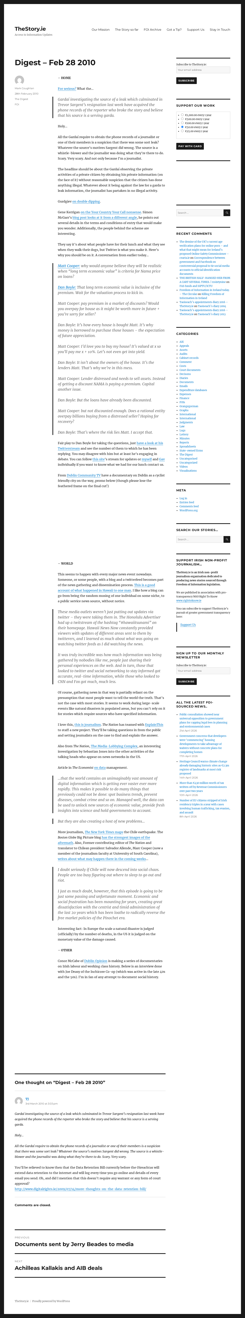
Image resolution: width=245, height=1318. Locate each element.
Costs (183, 366)
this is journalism (87, 725)
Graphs (184, 410)
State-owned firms (191, 450)
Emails (184, 386)
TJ (27, 1099)
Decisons (185, 374)
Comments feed (189, 506)
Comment (186, 362)
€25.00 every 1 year (194, 131)
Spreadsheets (188, 446)
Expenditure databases (193, 390)
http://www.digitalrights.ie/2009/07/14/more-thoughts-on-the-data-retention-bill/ (80, 1189)
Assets (184, 350)
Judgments (186, 422)
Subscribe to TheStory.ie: (191, 64)
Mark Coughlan (24, 88)
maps (119, 832)
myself (147, 459)
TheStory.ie (30, 29)
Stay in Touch (220, 29)
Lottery (184, 434)
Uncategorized (188, 462)
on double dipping (86, 201)
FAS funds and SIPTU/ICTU (196, 286)
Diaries (184, 378)
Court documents (190, 370)
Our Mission (101, 29)
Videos (184, 466)
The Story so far (126, 29)
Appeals (184, 346)
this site (98, 459)
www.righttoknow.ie (188, 600)
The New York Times (100, 832)
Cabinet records (189, 358)
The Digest (21, 98)
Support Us (195, 29)
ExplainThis (154, 725)
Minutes (185, 438)
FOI (17, 104)
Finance (184, 398)
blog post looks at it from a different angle (105, 217)
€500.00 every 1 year (195, 119)
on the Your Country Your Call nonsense (111, 212)
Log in (183, 498)
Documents (187, 382)
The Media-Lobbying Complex (114, 746)
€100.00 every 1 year (195, 123)
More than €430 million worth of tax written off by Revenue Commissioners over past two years (203, 787)
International (188, 414)
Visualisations (188, 470)
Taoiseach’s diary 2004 (212, 306)
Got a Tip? (174, 29)
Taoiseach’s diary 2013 (211, 314)
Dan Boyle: (67, 287)
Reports (184, 442)
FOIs (182, 402)
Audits (183, 354)
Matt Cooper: (69, 266)
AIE (182, 342)
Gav (162, 459)
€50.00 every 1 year (194, 127)
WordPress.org (189, 510)
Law (182, 426)
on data (100, 767)
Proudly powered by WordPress (51, 1301)
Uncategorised (188, 458)
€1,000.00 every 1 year (196, 115)
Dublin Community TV (84, 475)
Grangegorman (189, 406)
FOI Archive (152, 29)
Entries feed (187, 502)
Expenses (185, 394)
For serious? (67, 89)
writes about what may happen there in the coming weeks (102, 859)
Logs (182, 430)
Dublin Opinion (95, 961)
